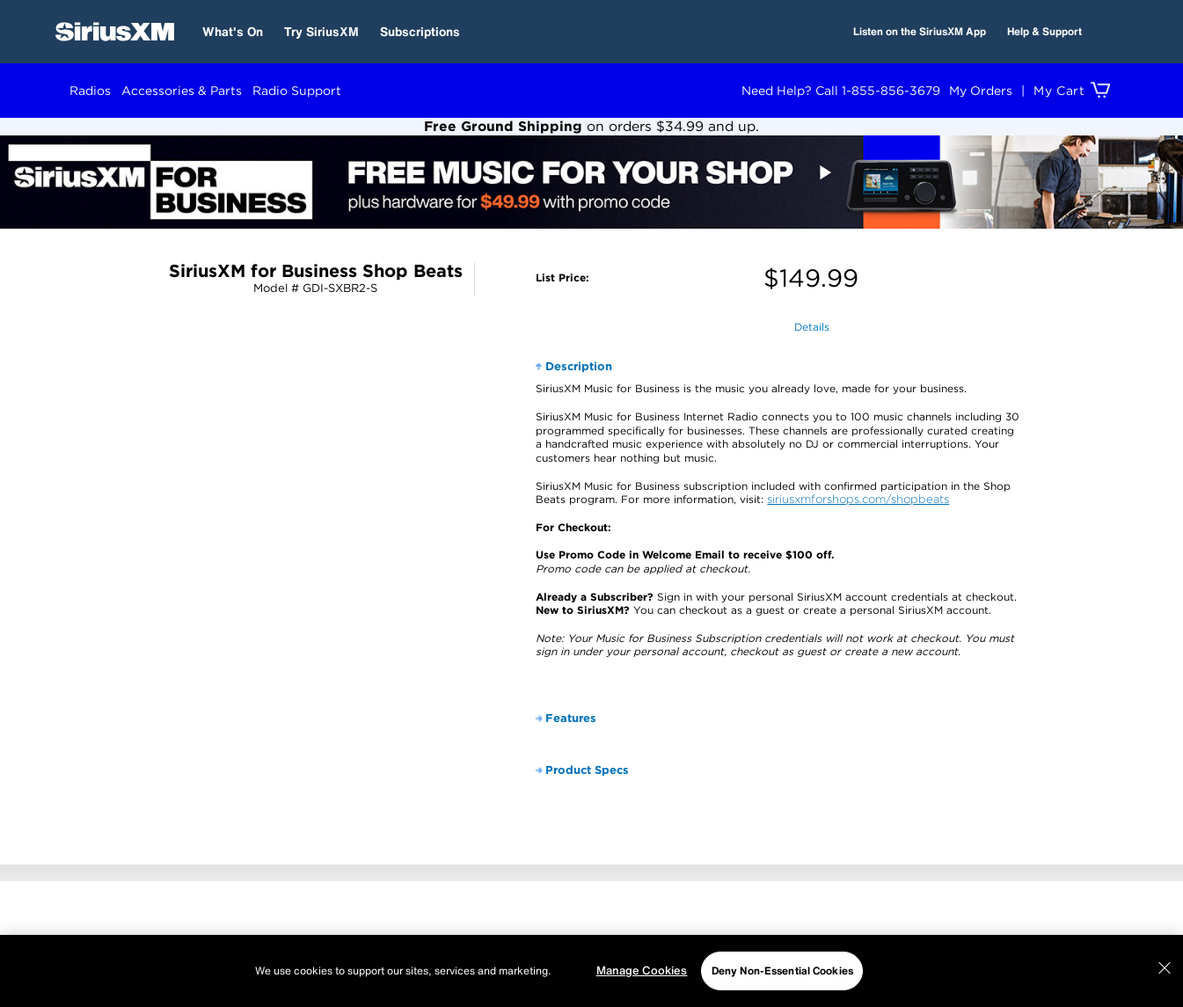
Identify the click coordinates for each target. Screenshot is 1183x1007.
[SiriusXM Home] (114, 31)
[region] (591, 971)
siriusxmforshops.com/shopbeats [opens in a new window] (858, 499)
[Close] (1164, 968)
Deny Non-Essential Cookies (782, 970)
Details (811, 326)
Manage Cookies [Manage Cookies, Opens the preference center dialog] (642, 970)
